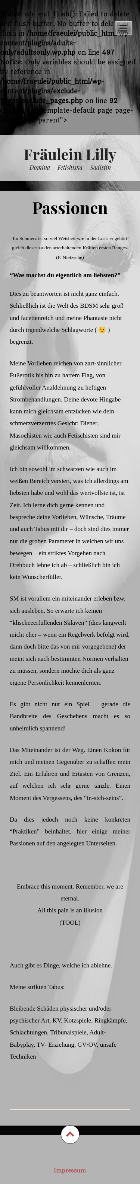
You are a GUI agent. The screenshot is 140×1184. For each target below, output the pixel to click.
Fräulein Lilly (70, 154)
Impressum (70, 1170)
